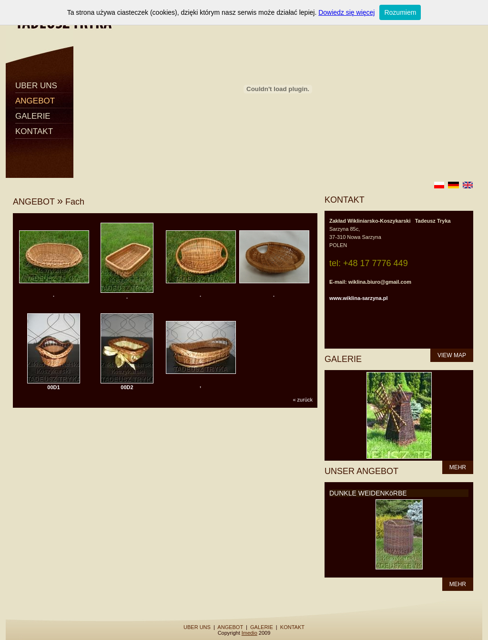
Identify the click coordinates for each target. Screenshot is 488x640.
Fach (74, 201)
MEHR (457, 467)
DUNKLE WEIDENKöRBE (368, 493)
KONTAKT (34, 131)
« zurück (303, 400)
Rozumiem (400, 12)
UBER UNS (36, 85)
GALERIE (33, 116)
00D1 (53, 387)
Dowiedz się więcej (346, 12)
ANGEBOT (35, 100)
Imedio (249, 633)
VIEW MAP (451, 355)
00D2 (127, 387)
